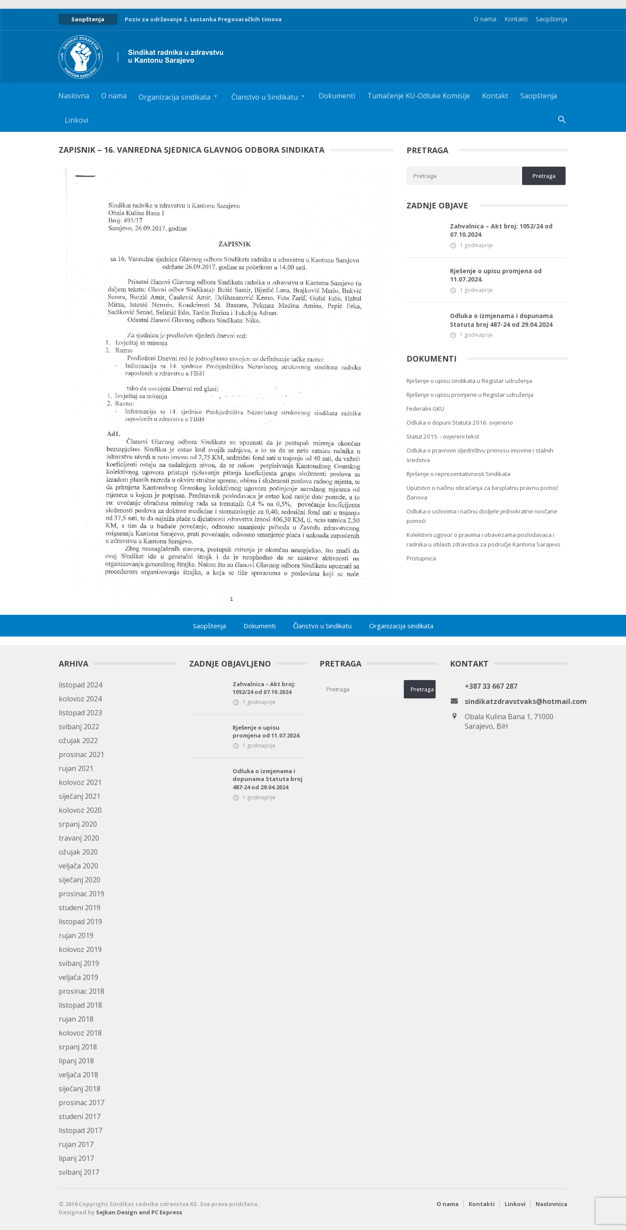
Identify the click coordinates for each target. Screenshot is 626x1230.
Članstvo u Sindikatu (322, 625)
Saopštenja (551, 19)
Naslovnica (551, 1204)
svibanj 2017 (79, 1172)
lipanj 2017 (76, 1158)
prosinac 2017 (81, 1102)
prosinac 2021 (81, 754)
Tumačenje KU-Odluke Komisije (418, 96)
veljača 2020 (78, 866)
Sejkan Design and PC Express (139, 1212)
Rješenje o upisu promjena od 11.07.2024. (496, 275)
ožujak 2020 (78, 852)
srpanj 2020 (78, 824)
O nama (485, 19)
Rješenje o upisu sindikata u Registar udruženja (469, 381)
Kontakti (516, 19)
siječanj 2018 (79, 1088)
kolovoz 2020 (80, 810)
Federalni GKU (425, 408)
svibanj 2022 (79, 726)
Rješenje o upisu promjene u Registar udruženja (469, 395)
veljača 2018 (78, 1074)
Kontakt (495, 96)
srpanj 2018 (78, 1047)
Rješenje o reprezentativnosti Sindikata (458, 474)
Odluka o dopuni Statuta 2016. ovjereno (459, 422)
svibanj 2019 (79, 963)
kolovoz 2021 (80, 782)
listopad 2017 (80, 1130)
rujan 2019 (76, 935)
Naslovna (73, 96)
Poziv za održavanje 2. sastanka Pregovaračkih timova (203, 19)
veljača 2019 (78, 977)
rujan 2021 (76, 768)
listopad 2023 (80, 712)
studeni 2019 (79, 907)
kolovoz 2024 (80, 699)
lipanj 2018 (76, 1061)
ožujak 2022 (78, 740)
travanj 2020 (79, 838)
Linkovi (76, 120)
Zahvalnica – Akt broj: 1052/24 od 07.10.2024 (501, 230)
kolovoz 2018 (80, 1033)
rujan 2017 (76, 1144)
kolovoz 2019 (80, 949)
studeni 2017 (79, 1116)
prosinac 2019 (81, 893)
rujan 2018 (76, 1019)
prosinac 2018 (81, 991)
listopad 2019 (80, 921)
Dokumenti (337, 96)
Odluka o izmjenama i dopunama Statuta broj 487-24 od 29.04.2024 (501, 320)
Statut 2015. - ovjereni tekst (442, 436)
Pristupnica (421, 558)
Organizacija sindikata (401, 625)
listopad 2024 (80, 685)
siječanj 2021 (79, 796)
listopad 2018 (80, 1005)
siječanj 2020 (79, 880)
